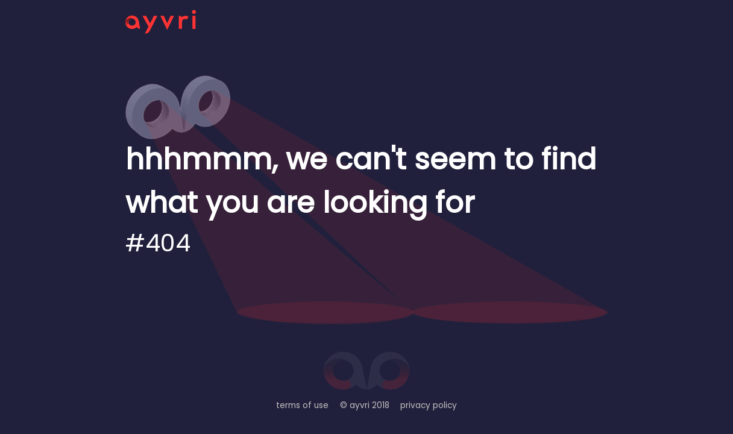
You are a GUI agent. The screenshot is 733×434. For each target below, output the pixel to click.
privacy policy (428, 405)
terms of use (302, 405)
